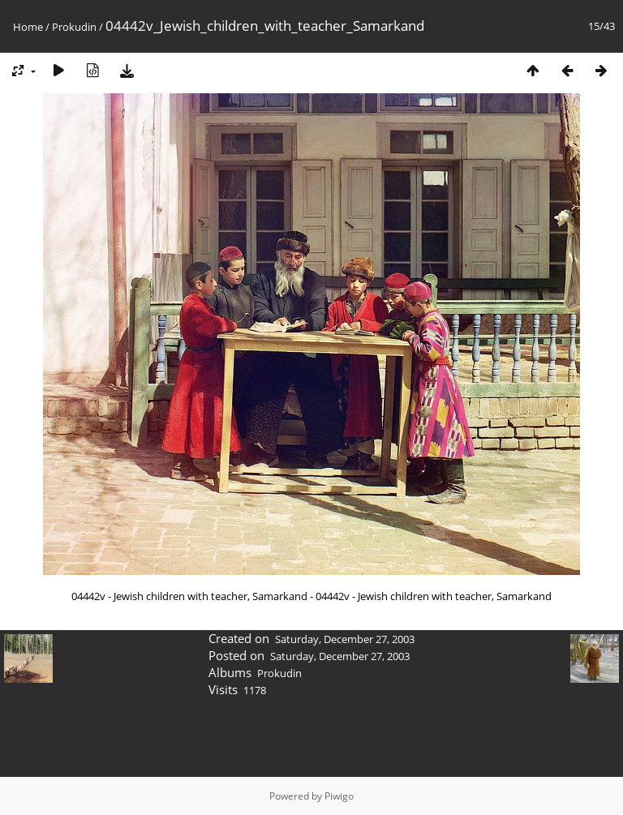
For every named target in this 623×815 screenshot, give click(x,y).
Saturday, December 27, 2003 (345, 639)
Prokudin (75, 26)
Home (28, 26)
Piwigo (339, 796)
